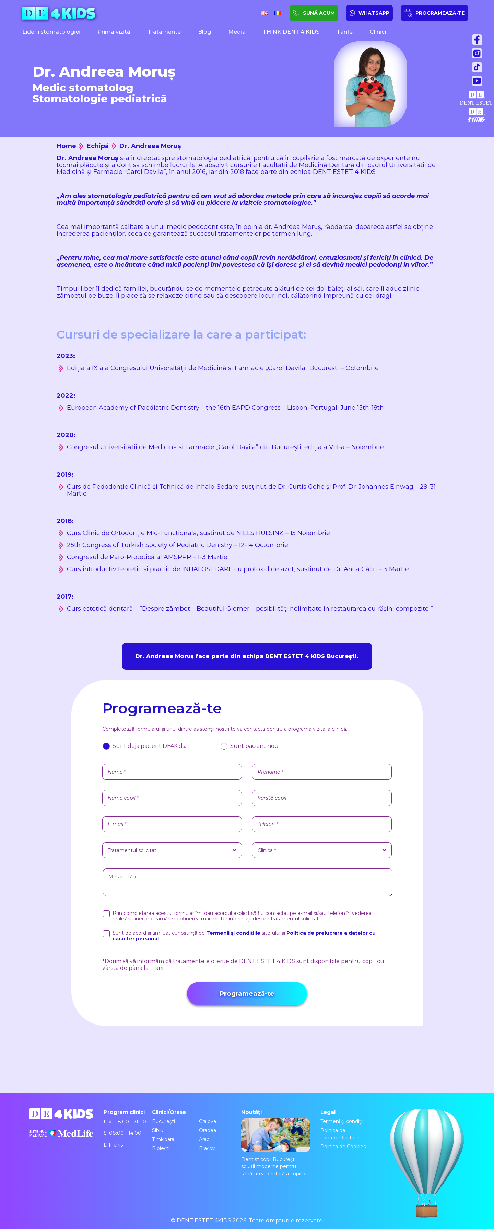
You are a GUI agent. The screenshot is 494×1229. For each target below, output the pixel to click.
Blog (204, 32)
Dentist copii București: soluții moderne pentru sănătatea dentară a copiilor (275, 1147)
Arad (204, 1139)
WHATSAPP (373, 13)
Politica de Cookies (343, 1146)
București (163, 1121)
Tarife (345, 32)
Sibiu (157, 1130)
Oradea (207, 1130)
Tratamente (164, 32)
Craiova (207, 1121)
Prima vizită (113, 32)
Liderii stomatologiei (51, 32)
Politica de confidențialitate (340, 1134)
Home (66, 146)
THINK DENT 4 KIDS (291, 32)
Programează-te (247, 993)
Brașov (207, 1148)
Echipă (98, 146)
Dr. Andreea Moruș (150, 146)
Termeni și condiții (341, 1121)
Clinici (378, 32)
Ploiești (160, 1148)
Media (237, 32)
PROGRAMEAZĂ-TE (440, 13)
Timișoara (163, 1139)
